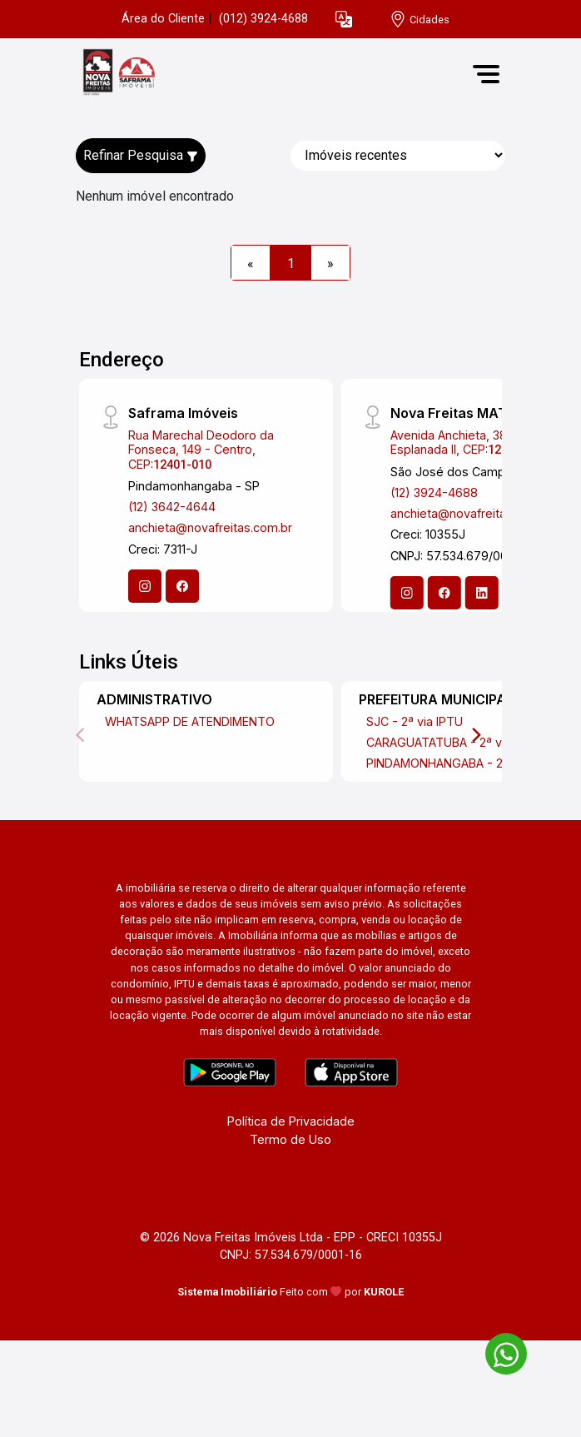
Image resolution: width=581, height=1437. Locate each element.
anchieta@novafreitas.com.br (210, 527)
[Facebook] (182, 586)
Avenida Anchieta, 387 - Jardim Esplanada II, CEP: (477, 442)
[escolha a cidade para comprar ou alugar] (419, 19)
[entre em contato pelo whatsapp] (497, 1351)
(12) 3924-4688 (434, 492)
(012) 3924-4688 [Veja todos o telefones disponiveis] (263, 19)
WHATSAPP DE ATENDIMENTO (190, 721)
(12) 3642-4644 (172, 507)
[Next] (475, 735)
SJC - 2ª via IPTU (414, 721)
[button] (344, 19)
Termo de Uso (290, 1139)
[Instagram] (144, 586)
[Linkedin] (482, 592)
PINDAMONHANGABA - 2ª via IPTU (462, 763)
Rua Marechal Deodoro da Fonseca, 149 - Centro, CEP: (201, 449)
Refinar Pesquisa (140, 155)
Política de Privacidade (291, 1121)
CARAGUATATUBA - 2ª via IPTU (453, 742)
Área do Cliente (163, 19)
